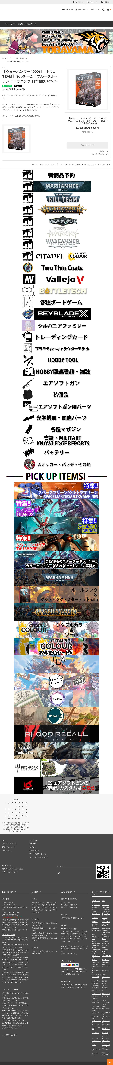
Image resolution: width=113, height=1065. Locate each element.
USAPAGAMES (106, 956)
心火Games (95, 985)
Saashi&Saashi (96, 943)
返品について (104, 151)
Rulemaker (105, 941)
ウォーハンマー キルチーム (18, 58)
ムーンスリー (106, 1038)
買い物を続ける (104, 164)
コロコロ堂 (95, 987)
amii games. (105, 905)
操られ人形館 (95, 1002)
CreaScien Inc (106, 911)
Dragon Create (96, 914)
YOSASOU (105, 962)
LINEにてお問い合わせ (27, 24)
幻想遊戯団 (95, 983)
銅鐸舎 (104, 1006)
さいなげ (104, 987)
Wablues (94, 960)
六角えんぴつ (106, 1049)
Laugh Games (106, 928)
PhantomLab (105, 936)
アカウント (78, 2)
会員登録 (106, 2)
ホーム (4, 58)
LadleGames (95, 928)
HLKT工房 (94, 922)
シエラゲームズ (96, 994)
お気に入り (87, 132)
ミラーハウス (95, 1038)
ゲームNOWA (95, 981)
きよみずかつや (96, 974)
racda (93, 939)
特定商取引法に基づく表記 (100, 154)
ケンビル (104, 981)
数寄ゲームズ (106, 994)
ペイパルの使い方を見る (69, 954)
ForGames (95, 918)
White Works (95, 962)
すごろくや (105, 996)
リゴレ (94, 1045)
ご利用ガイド (10, 24)
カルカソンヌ (106, 970)
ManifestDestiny (96, 930)
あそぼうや (105, 964)
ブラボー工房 (95, 1024)
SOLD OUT (87, 145)
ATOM (9, 865)
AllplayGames (96, 905)
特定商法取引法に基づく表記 (12, 869)
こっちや (104, 985)
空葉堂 (104, 1000)
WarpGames (105, 960)
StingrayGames (96, 949)
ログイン (92, 2)
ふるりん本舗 (106, 1024)
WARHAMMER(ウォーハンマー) (20, 61)
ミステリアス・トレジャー (106, 1034)
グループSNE (95, 977)
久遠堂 (104, 974)
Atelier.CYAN (105, 907)
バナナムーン (95, 1012)
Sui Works (105, 949)
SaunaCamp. (105, 943)
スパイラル (95, 1000)
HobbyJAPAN (106, 922)
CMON (94, 911)
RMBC (93, 941)
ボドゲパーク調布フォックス (106, 1028)
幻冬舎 (104, 983)
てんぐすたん (95, 1006)
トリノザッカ (106, 1008)
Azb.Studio (95, 909)
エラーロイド (106, 966)
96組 (103, 901)
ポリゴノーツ (95, 1033)
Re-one (104, 939)
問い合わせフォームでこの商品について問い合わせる (79, 164)
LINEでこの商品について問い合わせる (45, 164)
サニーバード (106, 990)
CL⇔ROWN (105, 909)
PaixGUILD (95, 936)
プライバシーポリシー (10, 872)
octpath (104, 934)
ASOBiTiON (95, 907)
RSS (4, 865)
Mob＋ (93, 934)
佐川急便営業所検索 (8, 935)
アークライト (95, 964)
